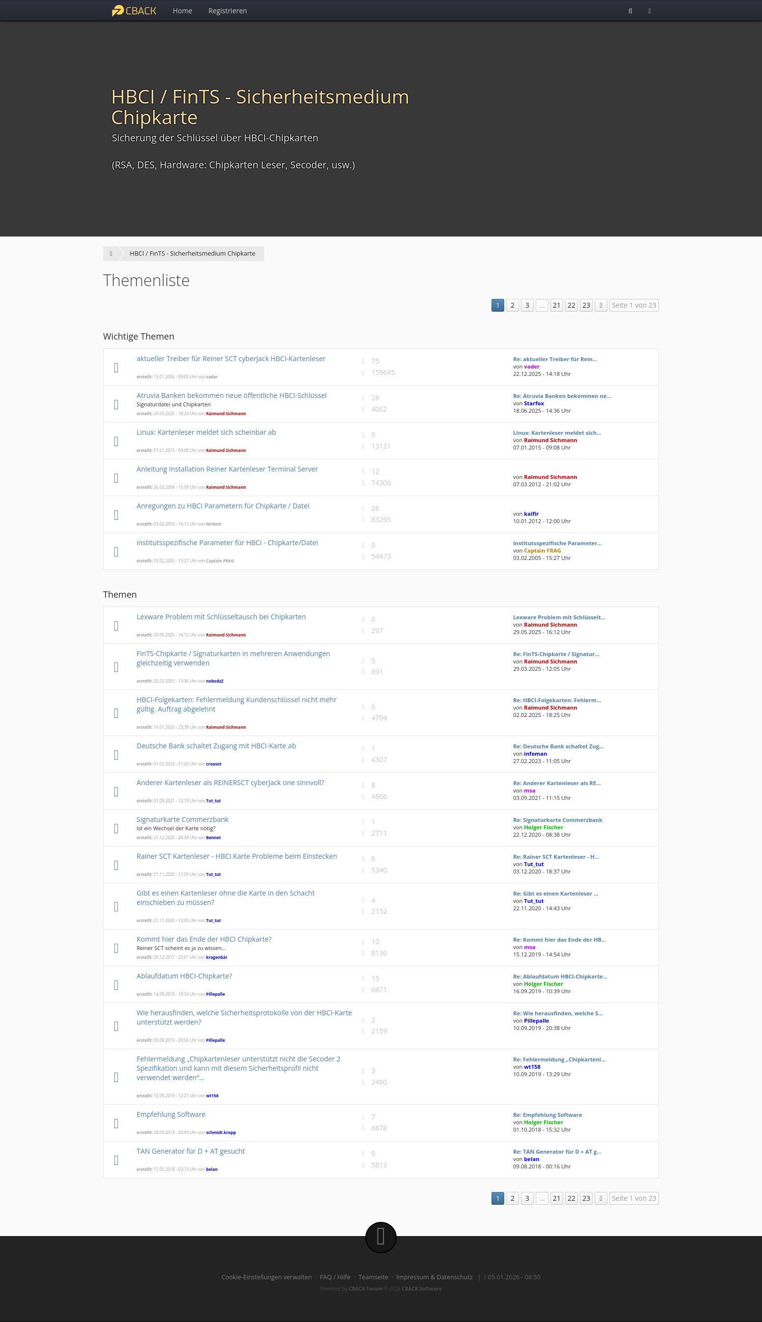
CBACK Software (421, 1288)
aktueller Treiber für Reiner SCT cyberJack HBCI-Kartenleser (231, 358)
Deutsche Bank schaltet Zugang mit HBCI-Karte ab (216, 745)
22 (571, 305)
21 (557, 305)
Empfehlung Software (170, 1114)
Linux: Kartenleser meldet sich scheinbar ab (206, 432)
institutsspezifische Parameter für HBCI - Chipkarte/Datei (227, 542)
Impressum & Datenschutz (434, 1277)
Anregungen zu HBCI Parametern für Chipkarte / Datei (222, 505)
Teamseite (373, 1277)
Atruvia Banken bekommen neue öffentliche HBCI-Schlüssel (231, 395)
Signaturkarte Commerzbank (182, 819)
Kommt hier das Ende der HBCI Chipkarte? (204, 939)
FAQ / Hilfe (335, 1277)
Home (182, 10)
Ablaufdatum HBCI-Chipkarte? (184, 975)
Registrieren (228, 10)
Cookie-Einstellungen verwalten (266, 1277)
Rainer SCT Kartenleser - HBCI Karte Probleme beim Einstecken (236, 856)
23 (586, 305)
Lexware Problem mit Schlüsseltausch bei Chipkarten (221, 616)
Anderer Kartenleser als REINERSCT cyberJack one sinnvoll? (230, 782)
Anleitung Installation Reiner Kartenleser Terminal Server (227, 469)
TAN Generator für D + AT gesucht (190, 1151)
